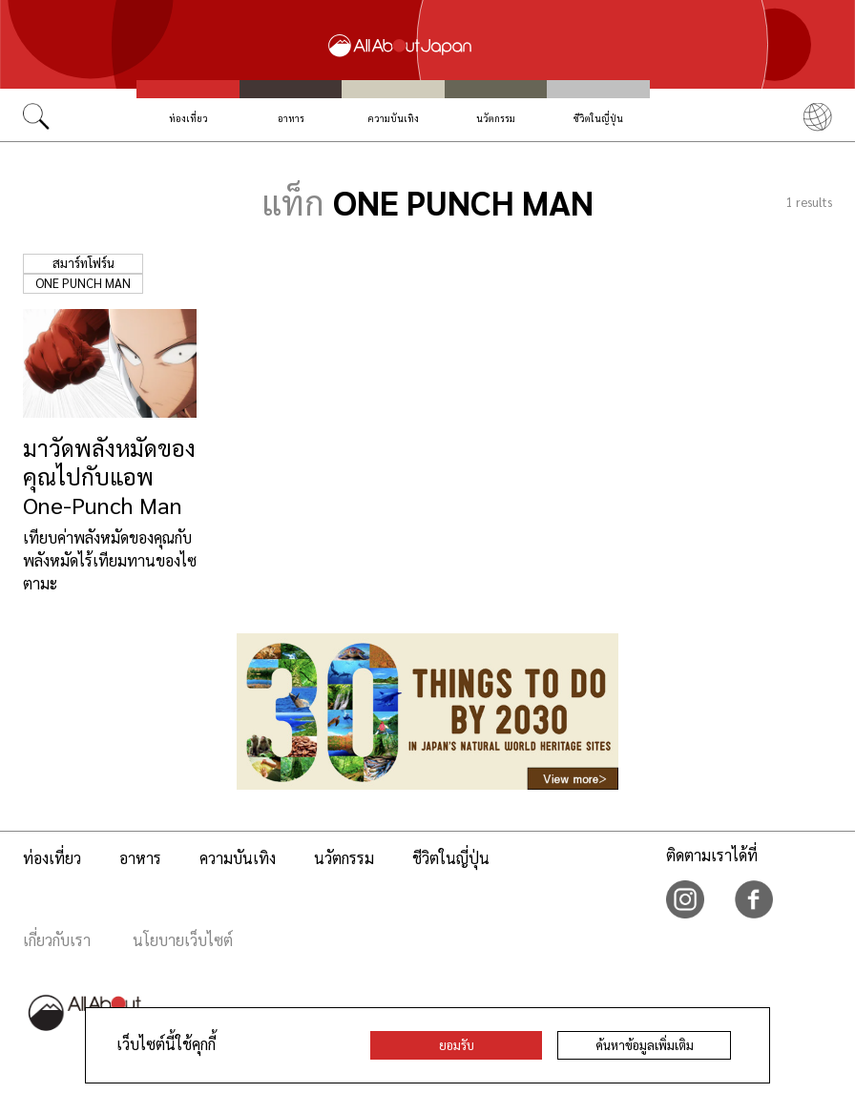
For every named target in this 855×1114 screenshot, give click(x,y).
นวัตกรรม (495, 118)
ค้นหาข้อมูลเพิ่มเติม (644, 1045)
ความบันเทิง (393, 118)
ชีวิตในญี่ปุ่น (598, 118)
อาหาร (291, 118)
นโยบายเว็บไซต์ (183, 940)
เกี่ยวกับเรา (57, 940)
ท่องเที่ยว (188, 118)
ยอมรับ (456, 1045)
